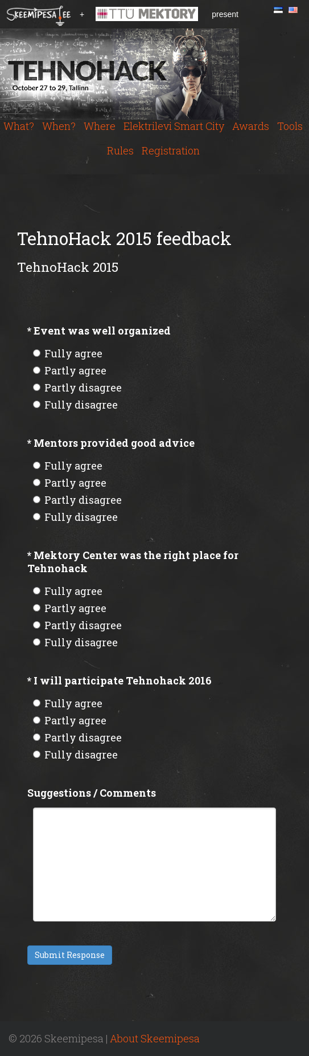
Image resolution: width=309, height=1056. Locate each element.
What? (18, 126)
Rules (120, 150)
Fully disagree (75, 404)
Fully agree (67, 353)
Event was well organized (99, 330)
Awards (250, 126)
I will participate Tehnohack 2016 (119, 680)
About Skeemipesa (155, 1038)
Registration (171, 150)
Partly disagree (77, 387)
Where (100, 126)
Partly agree (69, 370)
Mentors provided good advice (111, 443)
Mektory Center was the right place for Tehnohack (132, 561)
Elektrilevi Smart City (173, 126)
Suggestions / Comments (91, 793)
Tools (290, 126)
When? (59, 126)
